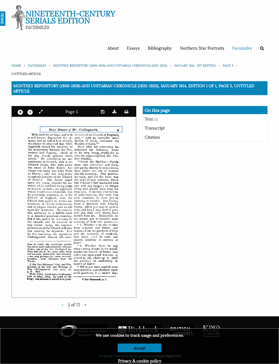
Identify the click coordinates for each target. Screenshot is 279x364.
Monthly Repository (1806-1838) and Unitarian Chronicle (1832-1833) (110, 65)
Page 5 (228, 65)
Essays (133, 47)
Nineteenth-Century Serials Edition (70, 16)
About (113, 47)
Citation (152, 136)
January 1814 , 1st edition (195, 65)
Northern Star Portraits (202, 47)
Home (16, 65)
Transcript (155, 127)
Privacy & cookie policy (139, 360)
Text (151, 118)
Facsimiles (242, 47)
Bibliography (160, 47)
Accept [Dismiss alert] (139, 348)
